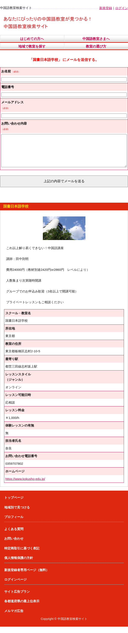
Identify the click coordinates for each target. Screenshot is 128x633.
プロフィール (13, 523)
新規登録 (105, 8)
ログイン (121, 8)
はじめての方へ (32, 39)
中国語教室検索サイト (72, 625)
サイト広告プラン (17, 598)
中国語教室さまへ (96, 39)
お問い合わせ (13, 545)
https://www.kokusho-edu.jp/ (25, 485)
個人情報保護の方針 (18, 564)
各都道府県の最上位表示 (21, 607)
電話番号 (7, 87)
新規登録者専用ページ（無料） (26, 576)
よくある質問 (13, 535)
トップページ (13, 504)
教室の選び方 (96, 46)
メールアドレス (12, 102)
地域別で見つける (17, 513)
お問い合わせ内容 (14, 123)
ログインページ (15, 586)
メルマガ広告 (13, 617)
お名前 (6, 71)
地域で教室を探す (32, 46)
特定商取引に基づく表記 (21, 554)
